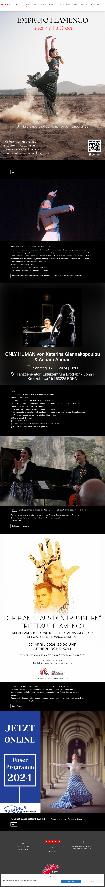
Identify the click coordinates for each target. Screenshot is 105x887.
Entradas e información (20, 526)
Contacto (82, 4)
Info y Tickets (17, 706)
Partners (52, 852)
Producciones (35, 4)
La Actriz (60, 4)
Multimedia (68, 4)
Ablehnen (92, 881)
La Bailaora (52, 4)
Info (13, 172)
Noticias (28, 4)
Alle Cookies (71, 881)
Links (52, 847)
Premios (76, 4)
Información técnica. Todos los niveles (68, 276)
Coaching (43, 4)
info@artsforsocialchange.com (82, 846)
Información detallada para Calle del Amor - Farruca (31, 276)
